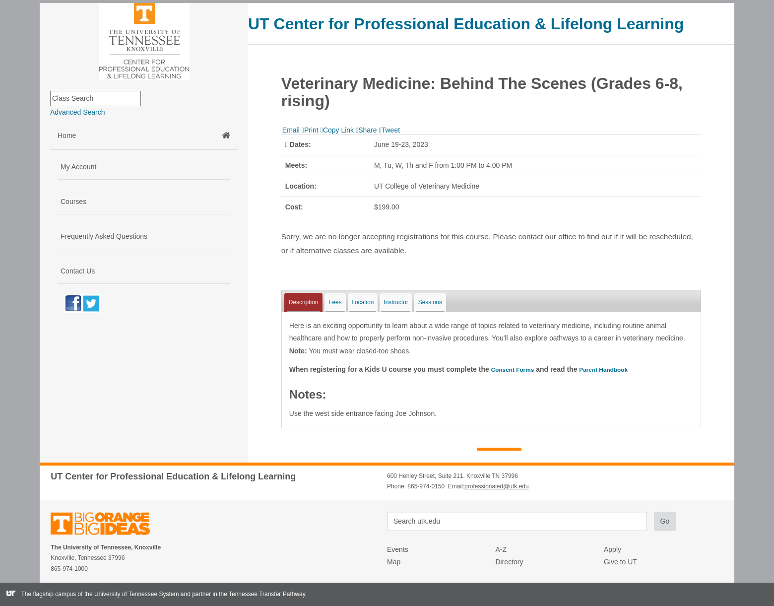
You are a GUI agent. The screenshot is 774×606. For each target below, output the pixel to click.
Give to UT (620, 562)
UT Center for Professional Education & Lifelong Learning (466, 24)
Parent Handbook (616, 369)
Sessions (430, 302)
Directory (509, 562)
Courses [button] (73, 201)
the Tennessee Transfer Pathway (262, 594)
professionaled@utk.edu (496, 486)
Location (363, 302)
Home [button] (144, 135)
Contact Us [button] (78, 271)
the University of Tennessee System (131, 594)
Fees (334, 302)
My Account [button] (78, 167)
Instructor (396, 302)
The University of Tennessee (106, 525)
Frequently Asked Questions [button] (104, 236)
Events (397, 549)
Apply (612, 549)
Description (303, 302)
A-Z (501, 549)
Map (393, 562)
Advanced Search (77, 112)
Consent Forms (516, 369)
